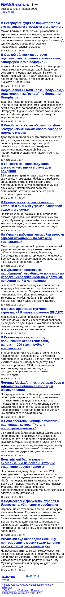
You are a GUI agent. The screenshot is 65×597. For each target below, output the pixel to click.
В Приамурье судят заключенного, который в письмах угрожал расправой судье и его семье (31, 206)
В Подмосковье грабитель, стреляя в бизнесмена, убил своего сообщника (30, 502)
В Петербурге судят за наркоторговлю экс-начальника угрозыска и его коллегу (32, 24)
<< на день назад (8, 578)
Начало (6, 584)
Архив (24, 584)
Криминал (7, 11)
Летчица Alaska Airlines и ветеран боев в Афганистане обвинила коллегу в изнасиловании (32, 386)
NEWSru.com (15, 4)
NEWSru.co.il (9, 590)
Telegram (7, 587)
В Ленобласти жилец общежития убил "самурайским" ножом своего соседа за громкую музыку (31, 129)
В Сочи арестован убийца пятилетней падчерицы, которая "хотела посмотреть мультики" (30, 424)
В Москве (23, 590)
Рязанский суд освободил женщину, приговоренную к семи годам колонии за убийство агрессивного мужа (30, 542)
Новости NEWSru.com (16, 593)
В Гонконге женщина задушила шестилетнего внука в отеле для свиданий (26, 167)
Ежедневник (37, 584)
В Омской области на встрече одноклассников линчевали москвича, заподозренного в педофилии (31, 58)
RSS (48, 584)
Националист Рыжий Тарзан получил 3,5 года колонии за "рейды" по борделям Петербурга (32, 93)
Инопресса (37, 590)
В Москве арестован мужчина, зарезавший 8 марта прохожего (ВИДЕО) (32, 310)
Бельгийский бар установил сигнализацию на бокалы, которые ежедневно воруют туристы (28, 463)
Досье (15, 584)
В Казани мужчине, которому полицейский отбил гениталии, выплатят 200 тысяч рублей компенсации (25, 343)
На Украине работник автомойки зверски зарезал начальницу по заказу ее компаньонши (32, 238)
